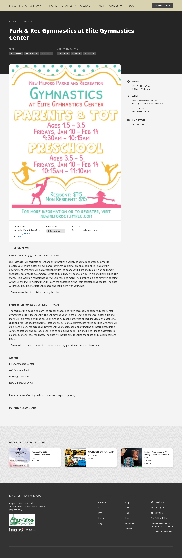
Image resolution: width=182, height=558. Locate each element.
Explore (101, 518)
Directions (138, 108)
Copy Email (20, 236)
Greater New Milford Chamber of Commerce (162, 525)
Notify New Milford (160, 518)
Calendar (87, 5)
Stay (127, 507)
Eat (99, 507)
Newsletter (162, 5)
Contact (128, 528)
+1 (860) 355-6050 (23, 233)
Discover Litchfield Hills (161, 531)
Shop (127, 502)
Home (53, 5)
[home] (25, 6)
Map (102, 5)
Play (100, 523)
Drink (100, 512)
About (131, 5)
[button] (69, 6)
